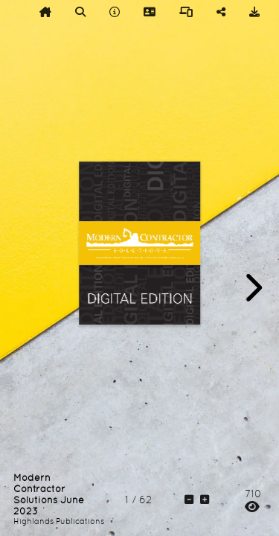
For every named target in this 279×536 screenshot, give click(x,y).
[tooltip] (45, 12)
